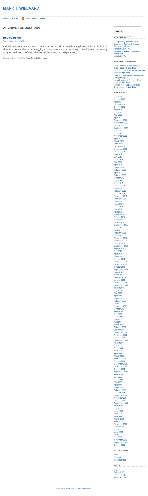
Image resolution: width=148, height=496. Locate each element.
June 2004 (118, 411)
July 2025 (118, 97)
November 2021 (120, 136)
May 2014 (118, 201)
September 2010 (121, 246)
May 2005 (118, 382)
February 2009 (120, 277)
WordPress (70, 489)
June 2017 (118, 183)
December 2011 (120, 220)
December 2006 (120, 332)
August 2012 (119, 204)
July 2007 (118, 314)
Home (6, 18)
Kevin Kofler (119, 85)
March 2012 (119, 214)
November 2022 (120, 123)
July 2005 (118, 377)
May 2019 (118, 162)
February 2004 (120, 421)
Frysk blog (12, 38)
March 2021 (119, 141)
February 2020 (120, 144)
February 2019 (120, 170)
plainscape (82, 489)
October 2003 (119, 427)
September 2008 (121, 285)
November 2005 (120, 366)
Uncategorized (120, 460)
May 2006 (118, 351)
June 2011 (118, 228)
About (15, 18)
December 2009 (120, 262)
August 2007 (119, 311)
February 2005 (120, 390)
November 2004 (120, 398)
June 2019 (118, 159)
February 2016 (120, 191)
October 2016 (119, 186)
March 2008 (119, 298)
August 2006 (119, 343)
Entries (119, 472)
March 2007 (119, 325)
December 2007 (120, 304)
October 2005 (119, 369)
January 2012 (119, 217)
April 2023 (118, 118)
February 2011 (120, 233)
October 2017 (119, 178)
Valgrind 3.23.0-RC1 (122, 49)
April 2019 (118, 165)
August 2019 (119, 154)
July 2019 (118, 157)
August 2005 (119, 374)
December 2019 (120, 149)
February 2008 (120, 301)
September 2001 (121, 442)
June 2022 (118, 133)
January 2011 (119, 235)
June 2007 (118, 317)
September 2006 (121, 340)
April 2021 (118, 138)
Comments (120, 475)
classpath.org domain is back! (126, 41)
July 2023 (118, 112)
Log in (116, 469)
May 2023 (118, 115)
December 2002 (120, 435)
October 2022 (119, 125)
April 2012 (118, 212)
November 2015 (120, 196)
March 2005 (119, 387)
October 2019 (119, 152)
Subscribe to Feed (35, 18)
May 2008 (118, 293)
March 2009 (119, 275)
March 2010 (119, 256)
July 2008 (118, 290)
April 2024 (118, 102)
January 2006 (119, 361)
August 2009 (119, 272)
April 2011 (118, 230)
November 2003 (120, 424)
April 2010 (118, 254)
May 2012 (118, 209)
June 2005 (118, 380)
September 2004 (121, 403)
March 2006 (119, 356)
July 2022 (118, 131)
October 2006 (119, 338)
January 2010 (119, 259)
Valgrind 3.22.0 (120, 56)
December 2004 (120, 395)
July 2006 (118, 345)
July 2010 (118, 251)
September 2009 (121, 269)
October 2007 (119, 309)
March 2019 (119, 167)
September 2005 (121, 372)
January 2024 (119, 104)
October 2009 (119, 267)
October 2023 (119, 107)
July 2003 (118, 429)
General (117, 457)
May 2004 (118, 414)
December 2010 (120, 238)
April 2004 (118, 416)
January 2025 (119, 99)
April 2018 (118, 173)
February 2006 (120, 359)
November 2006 (120, 335)
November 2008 (120, 283)
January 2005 (119, 393)
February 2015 (120, 199)
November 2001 (120, 440)
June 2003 (118, 432)
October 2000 (119, 445)
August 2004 (119, 406)
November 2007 (120, 306)
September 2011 (121, 225)
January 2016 (119, 194)
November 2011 (120, 222)
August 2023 (119, 110)
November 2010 (120, 241)
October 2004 (119, 401)
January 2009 (119, 280)
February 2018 (120, 175)
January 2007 (119, 330)
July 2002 (118, 437)
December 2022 (120, 120)
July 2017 (118, 180)
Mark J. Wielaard (21, 8)
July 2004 (118, 408)
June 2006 (118, 348)
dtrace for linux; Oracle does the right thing (127, 67)
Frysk (116, 455)
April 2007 (118, 322)
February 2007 (120, 327)
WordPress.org (120, 477)
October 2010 (119, 243)
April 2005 (118, 385)
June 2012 (118, 207)
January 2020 (119, 146)
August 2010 (119, 249)
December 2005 (120, 364)
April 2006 (118, 353)
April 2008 (118, 296)
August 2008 (119, 288)
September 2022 (121, 128)
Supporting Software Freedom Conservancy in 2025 (126, 45)
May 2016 (118, 188)
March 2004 (119, 419)
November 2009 (120, 264)
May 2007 (118, 319)
